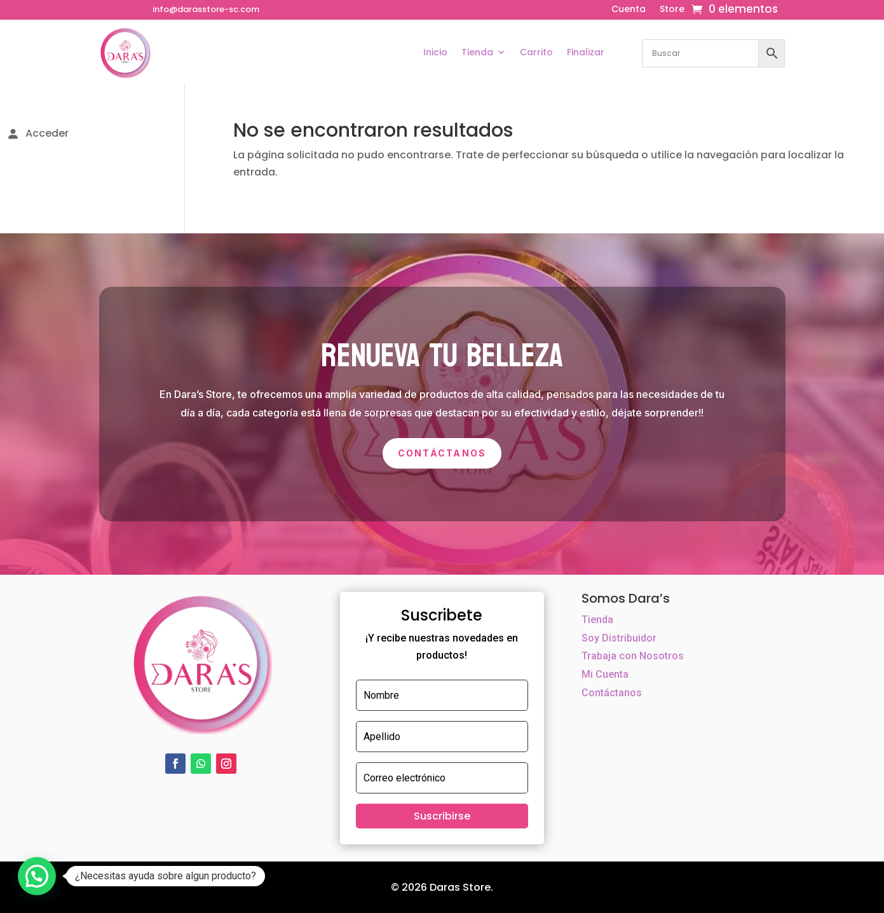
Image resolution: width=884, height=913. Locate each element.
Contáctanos (442, 453)
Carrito (536, 52)
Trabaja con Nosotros (632, 656)
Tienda (477, 52)
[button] (37, 876)
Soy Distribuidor (618, 638)
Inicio (435, 52)
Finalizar (585, 52)
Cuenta (628, 9)
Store (672, 9)
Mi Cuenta (605, 674)
